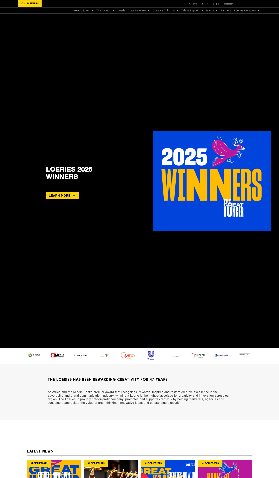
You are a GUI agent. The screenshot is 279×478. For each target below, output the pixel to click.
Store (207, 4)
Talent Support (192, 18)
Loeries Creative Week (134, 18)
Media (211, 18)
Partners (225, 18)
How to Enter (83, 18)
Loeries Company (247, 18)
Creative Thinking (165, 18)
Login (217, 4)
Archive (196, 4)
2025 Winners (69, 187)
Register (228, 4)
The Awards (105, 18)
